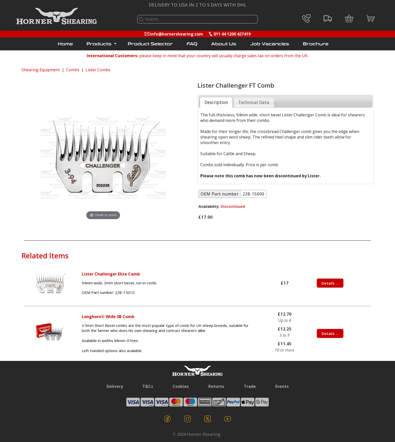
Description (216, 102)
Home (65, 44)
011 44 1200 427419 (232, 34)
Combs (72, 70)
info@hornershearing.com (176, 34)
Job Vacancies (269, 44)
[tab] (216, 102)
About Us (223, 44)
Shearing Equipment (40, 70)
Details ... (330, 283)
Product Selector (150, 44)
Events (282, 386)
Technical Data (253, 102)
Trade (250, 386)
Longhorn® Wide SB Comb (108, 316)
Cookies (181, 386)
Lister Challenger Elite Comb (111, 274)
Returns (216, 386)
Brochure (316, 44)
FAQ (192, 44)
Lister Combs (98, 70)
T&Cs (147, 386)
